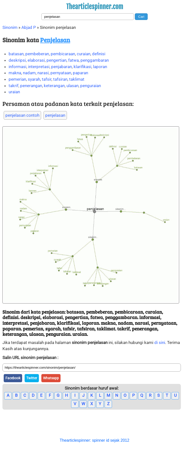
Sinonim (9, 27)
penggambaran (94, 60)
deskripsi (17, 60)
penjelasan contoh (22, 115)
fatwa (73, 60)
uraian (14, 91)
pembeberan (37, 53)
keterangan (54, 85)
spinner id (100, 440)
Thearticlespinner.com (94, 7)
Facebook (12, 378)
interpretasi (38, 66)
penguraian (90, 85)
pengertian (56, 60)
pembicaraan (63, 53)
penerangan (31, 85)
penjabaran (61, 66)
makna (15, 72)
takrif (13, 85)
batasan (16, 53)
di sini (159, 342)
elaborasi (36, 60)
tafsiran (60, 79)
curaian (83, 53)
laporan (100, 66)
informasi (17, 66)
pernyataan (60, 72)
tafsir (46, 79)
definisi (98, 53)
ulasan (72, 85)
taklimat (76, 79)
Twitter (31, 378)
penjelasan (55, 115)
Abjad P (28, 27)
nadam (29, 72)
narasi (43, 72)
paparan (80, 72)
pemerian (17, 79)
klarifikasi (82, 66)
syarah (34, 79)
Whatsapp (51, 378)
